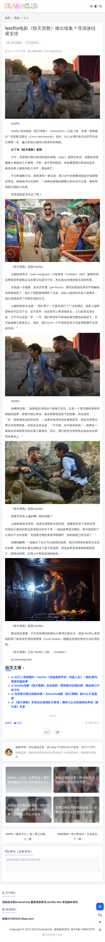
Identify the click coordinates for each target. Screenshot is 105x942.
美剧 (16, 18)
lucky (53, 747)
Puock (59, 934)
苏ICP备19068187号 (83, 929)
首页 (7, 18)
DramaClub (45, 929)
